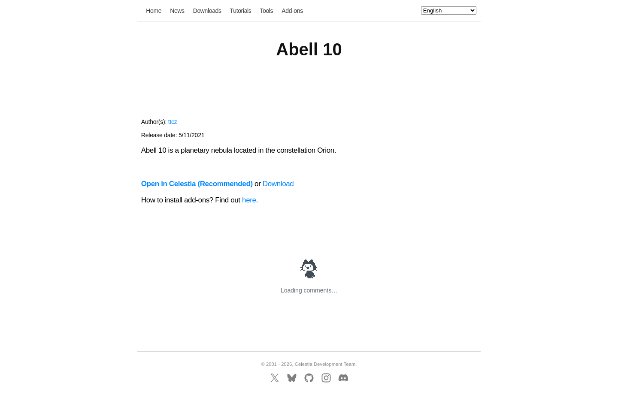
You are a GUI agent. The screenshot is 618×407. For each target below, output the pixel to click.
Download (278, 184)
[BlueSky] (292, 378)
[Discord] (343, 378)
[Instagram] (326, 378)
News (177, 10)
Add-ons (292, 10)
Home (153, 10)
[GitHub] (309, 378)
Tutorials (240, 10)
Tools (266, 10)
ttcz (172, 121)
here (249, 200)
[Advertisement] (309, 93)
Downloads (207, 10)
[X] (275, 378)
